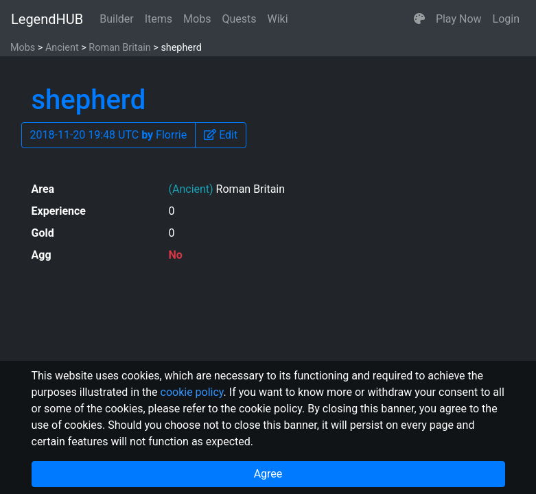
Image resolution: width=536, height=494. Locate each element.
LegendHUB (47, 19)
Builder (117, 18)
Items (158, 18)
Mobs (197, 18)
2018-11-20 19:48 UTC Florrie (108, 134)
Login (506, 18)
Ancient (62, 48)
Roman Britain (119, 48)
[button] (419, 19)
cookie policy (192, 392)
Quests (239, 18)
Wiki (278, 18)
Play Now (459, 18)
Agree (268, 473)
